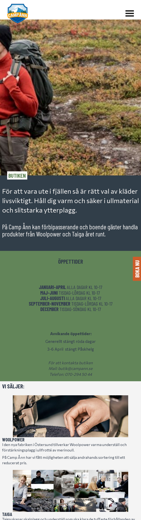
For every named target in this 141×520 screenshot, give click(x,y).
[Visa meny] (129, 13)
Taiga (7, 514)
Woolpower (13, 439)
